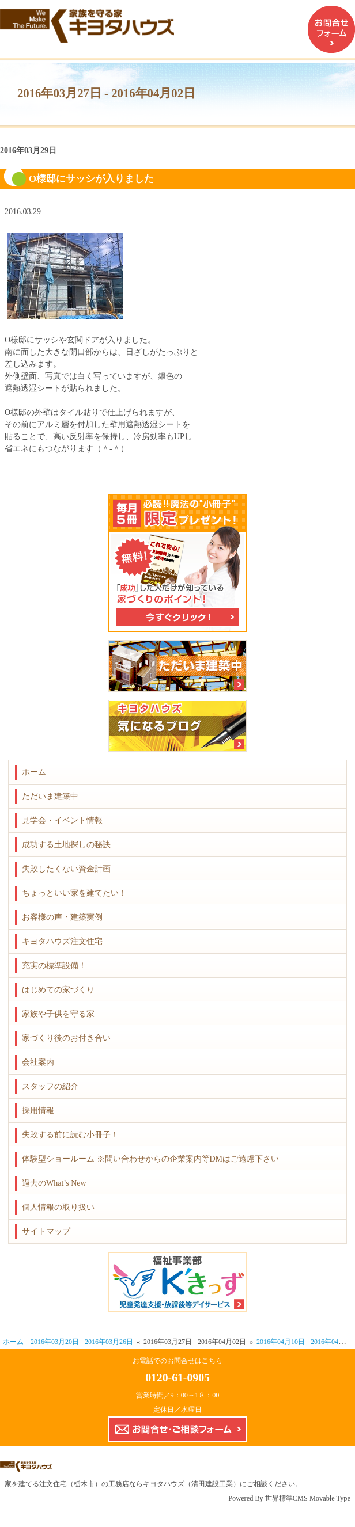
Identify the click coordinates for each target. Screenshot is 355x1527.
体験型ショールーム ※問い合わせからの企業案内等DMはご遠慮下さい (150, 1159)
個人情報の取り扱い (58, 1207)
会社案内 (38, 1062)
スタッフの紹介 (50, 1086)
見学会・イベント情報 (62, 820)
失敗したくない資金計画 (66, 869)
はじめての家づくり (58, 989)
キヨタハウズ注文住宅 (62, 941)
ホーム (34, 772)
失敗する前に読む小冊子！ (70, 1134)
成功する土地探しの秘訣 (66, 844)
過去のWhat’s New (54, 1183)
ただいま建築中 (50, 796)
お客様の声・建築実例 (62, 917)
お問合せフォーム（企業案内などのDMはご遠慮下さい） (331, 29)
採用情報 (38, 1110)
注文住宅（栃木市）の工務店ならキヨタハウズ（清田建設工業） (139, 1484)
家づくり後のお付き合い (66, 1038)
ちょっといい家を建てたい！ (74, 893)
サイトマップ (46, 1231)
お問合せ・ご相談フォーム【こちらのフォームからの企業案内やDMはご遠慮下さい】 (177, 1429)
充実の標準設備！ (54, 965)
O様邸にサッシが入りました (91, 178)
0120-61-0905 (177, 1377)
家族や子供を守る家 (58, 1014)
